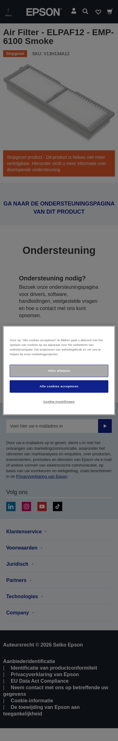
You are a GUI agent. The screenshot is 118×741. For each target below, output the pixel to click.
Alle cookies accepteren (59, 386)
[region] (59, 370)
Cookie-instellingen (59, 401)
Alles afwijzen (59, 370)
